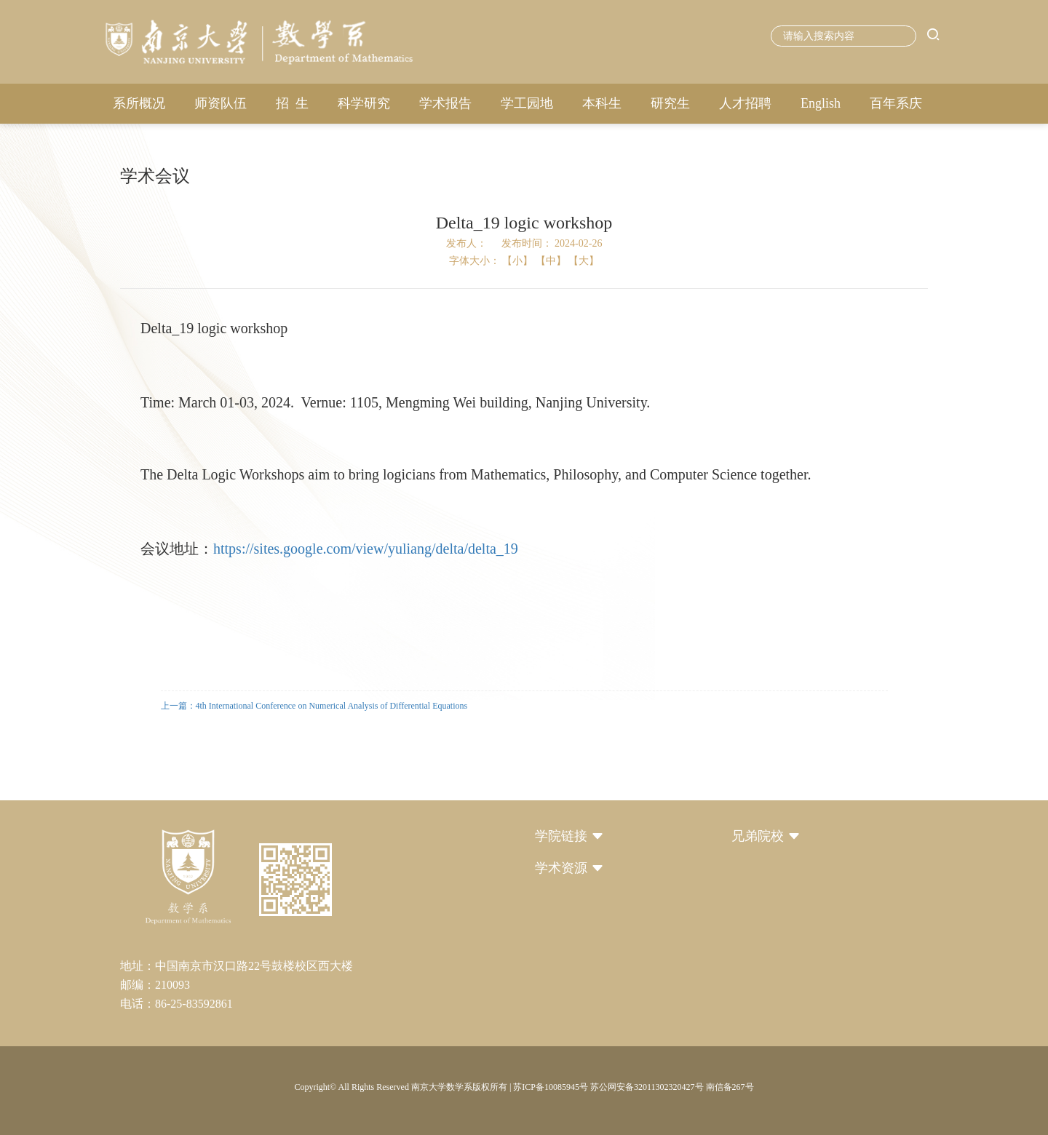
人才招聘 (745, 103)
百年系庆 (896, 103)
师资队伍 (220, 103)
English (821, 103)
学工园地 (527, 103)
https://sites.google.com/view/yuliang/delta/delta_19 (365, 549)
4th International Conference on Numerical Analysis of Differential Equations (332, 706)
